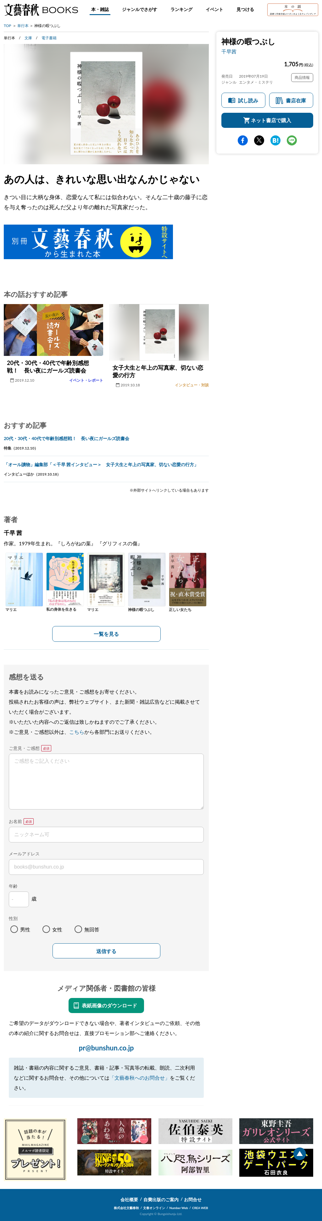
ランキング (181, 9)
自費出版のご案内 (161, 1199)
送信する (106, 951)
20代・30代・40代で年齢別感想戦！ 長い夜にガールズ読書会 (66, 438)
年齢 (13, 886)
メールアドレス (24, 853)
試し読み (248, 100)
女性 (57, 929)
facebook (243, 140)
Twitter (259, 140)
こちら (76, 732)
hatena (275, 140)
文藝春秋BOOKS (41, 10)
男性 (25, 929)
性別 (13, 918)
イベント (214, 9)
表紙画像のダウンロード (109, 1005)
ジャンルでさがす (139, 9)
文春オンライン (154, 1208)
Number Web (178, 1208)
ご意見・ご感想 (24, 748)
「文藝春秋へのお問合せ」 (139, 1078)
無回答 (91, 929)
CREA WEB (200, 1208)
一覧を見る (106, 634)
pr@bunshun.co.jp (106, 1048)
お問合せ (193, 1199)
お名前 (15, 821)
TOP (7, 25)
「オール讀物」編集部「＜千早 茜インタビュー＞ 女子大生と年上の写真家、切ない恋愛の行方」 (101, 464)
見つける (245, 9)
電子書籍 (49, 37)
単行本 (23, 25)
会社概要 (129, 1199)
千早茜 (228, 51)
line (292, 140)
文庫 (28, 37)
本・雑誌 (100, 9)
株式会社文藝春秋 (126, 1208)
